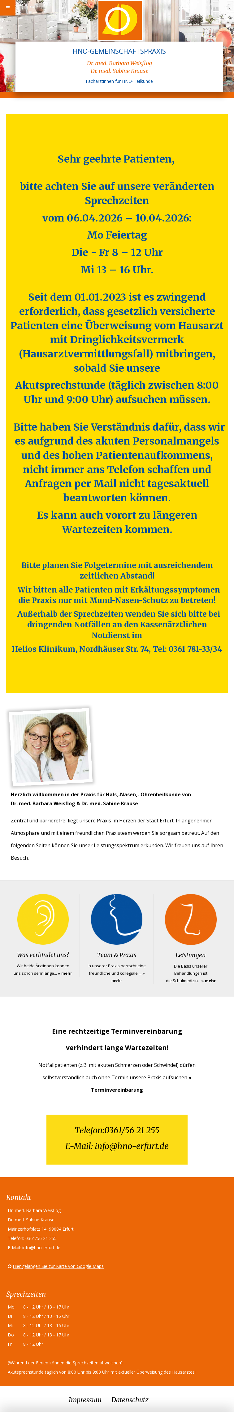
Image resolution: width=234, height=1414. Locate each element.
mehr (66, 973)
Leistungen (191, 955)
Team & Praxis (116, 955)
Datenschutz (130, 1400)
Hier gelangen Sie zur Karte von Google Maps (58, 1266)
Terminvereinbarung (117, 1089)
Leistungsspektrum (116, 845)
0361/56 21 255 (131, 1130)
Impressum (85, 1400)
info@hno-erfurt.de (132, 1146)
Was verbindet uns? (43, 955)
